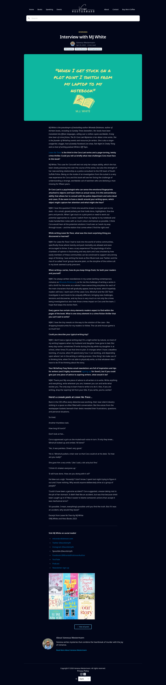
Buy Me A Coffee (128, 9)
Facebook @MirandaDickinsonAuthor (68, 555)
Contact (116, 9)
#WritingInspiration (94, 49)
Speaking (49, 9)
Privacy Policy (83, 671)
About (106, 9)
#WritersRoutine (81, 49)
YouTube (56, 559)
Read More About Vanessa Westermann (71, 650)
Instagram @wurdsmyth (63, 547)
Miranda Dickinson (67, 282)
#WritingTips (69, 49)
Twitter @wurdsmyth (61, 543)
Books (39, 9)
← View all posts (83, 627)
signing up (86, 371)
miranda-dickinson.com (62, 538)
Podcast (55, 563)
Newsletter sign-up (60, 568)
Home (31, 9)
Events (59, 9)
